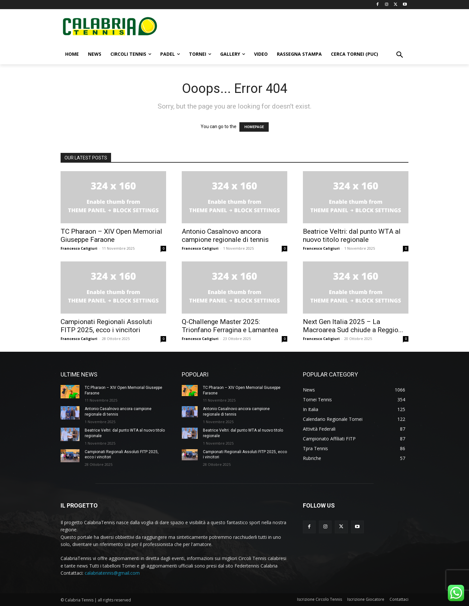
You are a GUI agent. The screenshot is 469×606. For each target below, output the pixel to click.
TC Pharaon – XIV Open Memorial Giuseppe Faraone (111, 236)
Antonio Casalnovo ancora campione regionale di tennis (225, 236)
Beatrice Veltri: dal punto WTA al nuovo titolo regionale (352, 236)
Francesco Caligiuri (79, 248)
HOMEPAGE (254, 127)
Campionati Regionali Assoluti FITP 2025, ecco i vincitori (106, 326)
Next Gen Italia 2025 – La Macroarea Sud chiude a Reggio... (353, 326)
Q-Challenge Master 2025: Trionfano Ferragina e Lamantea (230, 326)
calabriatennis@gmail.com (112, 573)
